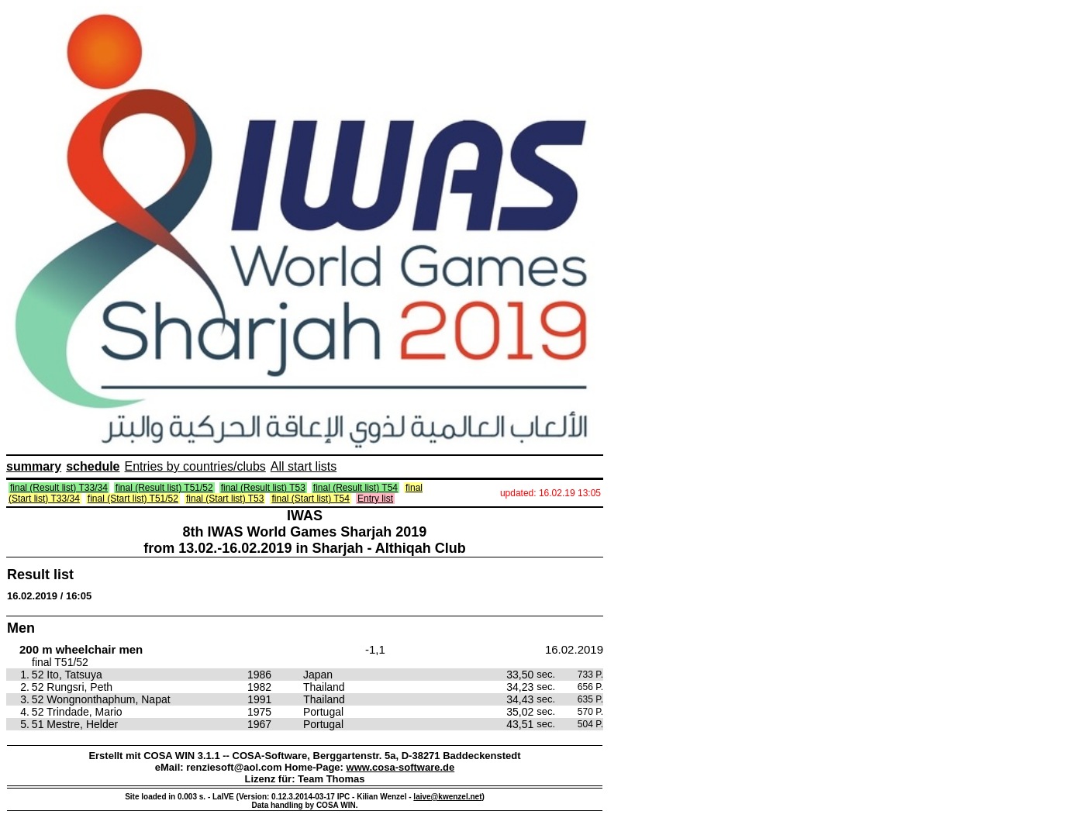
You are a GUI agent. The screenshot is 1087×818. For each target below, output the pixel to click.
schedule (92, 466)
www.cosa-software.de (401, 767)
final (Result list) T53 (263, 487)
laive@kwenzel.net (447, 796)
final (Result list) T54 (355, 487)
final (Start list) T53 (225, 498)
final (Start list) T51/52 (133, 498)
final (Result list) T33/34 (59, 487)
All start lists (303, 466)
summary (33, 466)
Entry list (375, 498)
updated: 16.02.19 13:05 (550, 493)
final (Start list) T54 (310, 498)
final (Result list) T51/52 (164, 487)
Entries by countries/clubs (195, 466)
